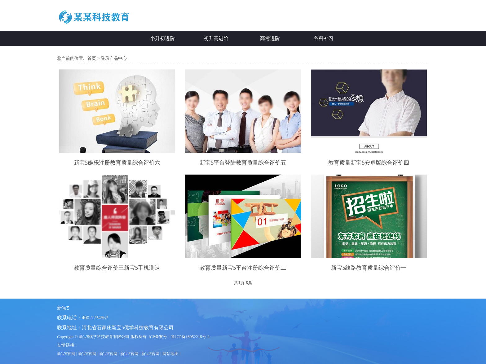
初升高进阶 (216, 38)
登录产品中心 (114, 58)
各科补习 (324, 38)
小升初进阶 (162, 38)
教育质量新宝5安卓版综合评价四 (368, 163)
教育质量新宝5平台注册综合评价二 (243, 268)
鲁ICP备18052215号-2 (190, 336)
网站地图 (170, 353)
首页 (91, 58)
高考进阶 (270, 38)
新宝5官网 (66, 353)
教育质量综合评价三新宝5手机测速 (117, 268)
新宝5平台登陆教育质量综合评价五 (243, 163)
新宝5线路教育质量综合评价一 (368, 268)
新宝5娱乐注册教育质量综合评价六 (117, 163)
